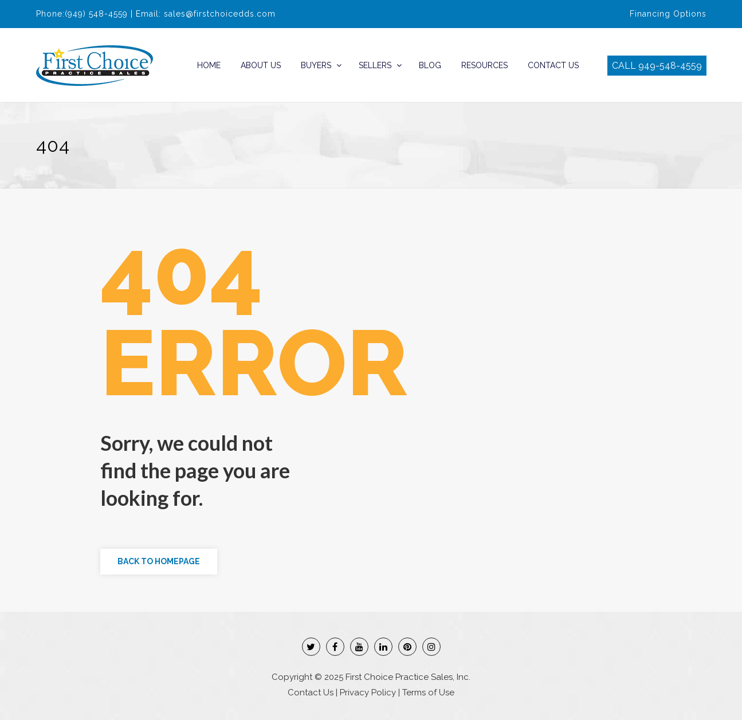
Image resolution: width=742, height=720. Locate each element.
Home (209, 65)
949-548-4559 (670, 65)
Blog (430, 65)
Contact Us (553, 65)
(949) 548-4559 (96, 13)
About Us (261, 65)
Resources (484, 65)
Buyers (316, 65)
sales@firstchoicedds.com (220, 13)
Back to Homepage (158, 561)
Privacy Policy (368, 692)
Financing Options (668, 13)
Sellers (375, 65)
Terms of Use (428, 692)
